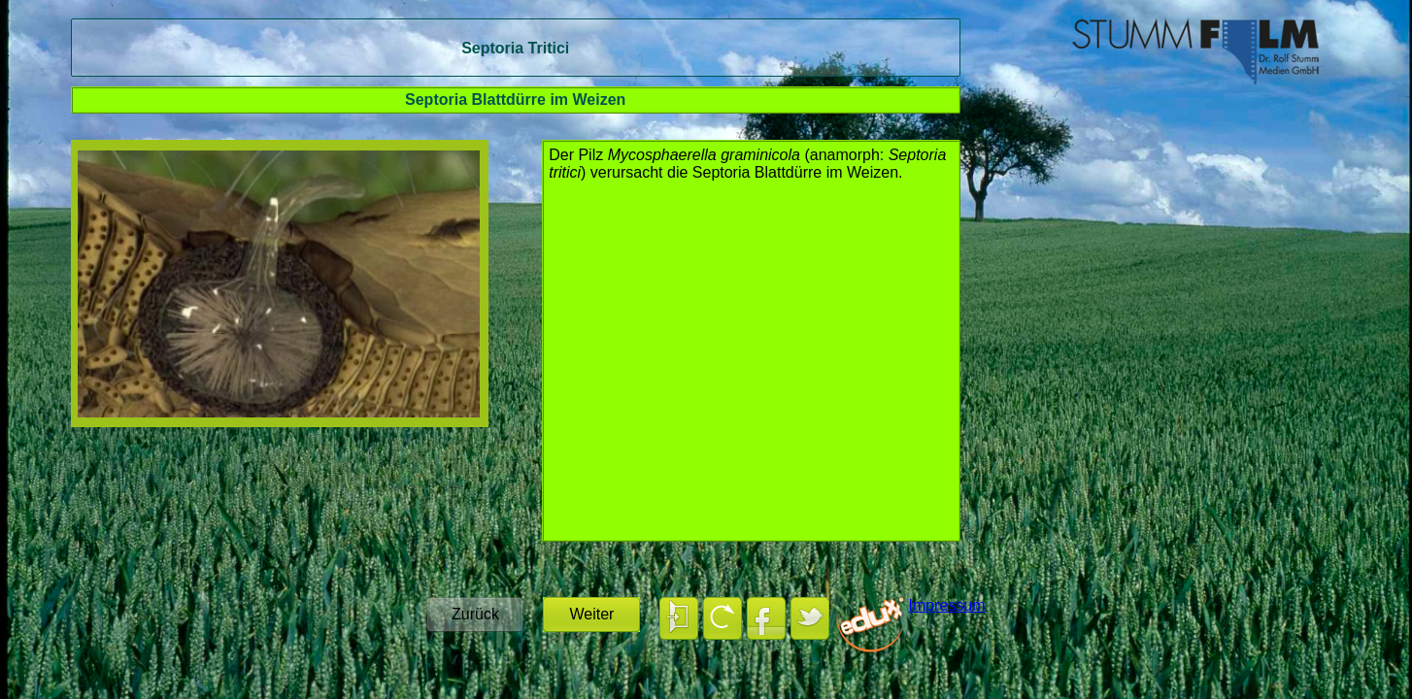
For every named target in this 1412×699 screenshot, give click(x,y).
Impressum (946, 605)
